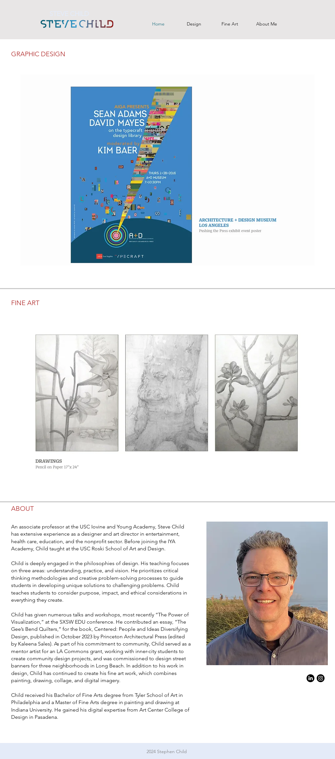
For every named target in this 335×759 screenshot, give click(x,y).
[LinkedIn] (310, 678)
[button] (167, 170)
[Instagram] (321, 678)
